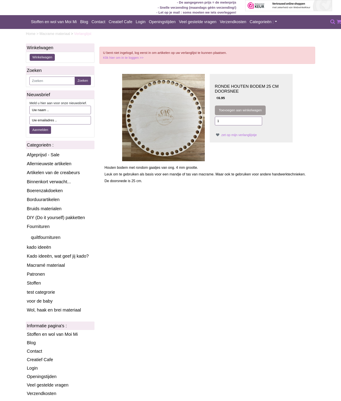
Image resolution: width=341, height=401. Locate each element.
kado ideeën (39, 247)
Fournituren (38, 226)
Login (141, 22)
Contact (98, 22)
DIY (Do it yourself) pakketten (56, 217)
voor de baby (40, 301)
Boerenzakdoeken (45, 190)
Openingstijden (162, 22)
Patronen (36, 274)
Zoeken (83, 80)
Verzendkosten (233, 22)
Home (31, 34)
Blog (84, 22)
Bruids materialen (44, 208)
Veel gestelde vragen (197, 22)
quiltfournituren (45, 237)
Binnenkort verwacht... (49, 181)
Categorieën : (262, 22)
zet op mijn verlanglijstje (236, 135)
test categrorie (41, 292)
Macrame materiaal (55, 34)
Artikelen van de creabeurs (53, 172)
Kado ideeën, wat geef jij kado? (58, 256)
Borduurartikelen (43, 199)
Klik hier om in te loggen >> (123, 57)
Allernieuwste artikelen (49, 163)
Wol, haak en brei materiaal (54, 309)
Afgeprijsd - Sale (43, 154)
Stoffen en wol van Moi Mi (54, 22)
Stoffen (34, 283)
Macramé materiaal (46, 265)
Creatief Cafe (120, 22)
